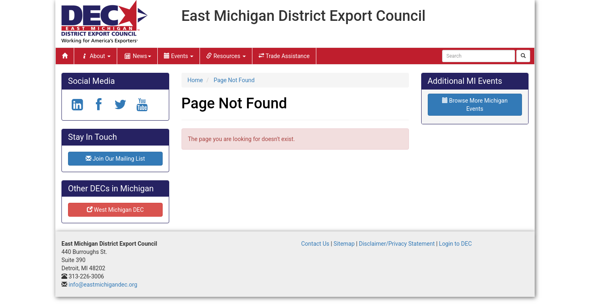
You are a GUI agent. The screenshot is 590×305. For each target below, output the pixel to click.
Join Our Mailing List (115, 158)
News (137, 56)
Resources (226, 56)
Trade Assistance (284, 56)
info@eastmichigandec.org (102, 284)
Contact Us (315, 243)
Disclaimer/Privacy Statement (397, 243)
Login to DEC (455, 243)
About (95, 56)
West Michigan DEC (115, 209)
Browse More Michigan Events (475, 104)
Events (178, 56)
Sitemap (344, 243)
